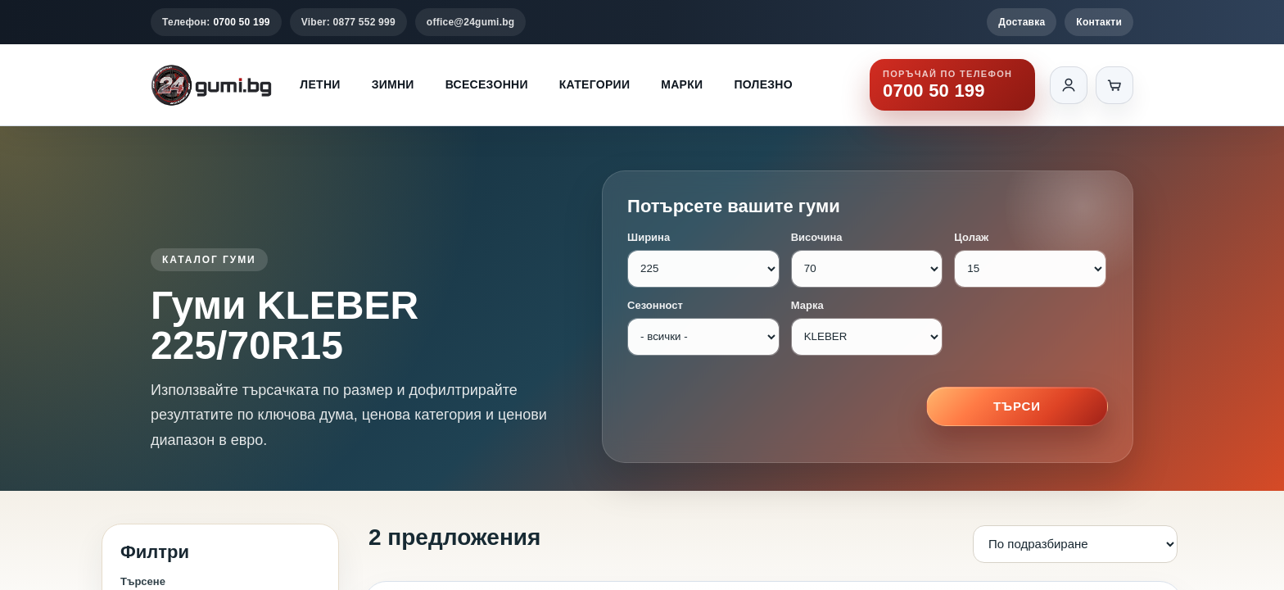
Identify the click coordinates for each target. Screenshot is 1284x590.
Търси (1017, 406)
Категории (594, 84)
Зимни (393, 84)
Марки (682, 84)
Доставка (1021, 22)
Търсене (142, 581)
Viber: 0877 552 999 (348, 22)
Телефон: (216, 22)
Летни (320, 84)
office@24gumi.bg (471, 22)
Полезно (763, 84)
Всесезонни (486, 84)
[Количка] (1114, 85)
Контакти (1099, 22)
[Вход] (1068, 85)
